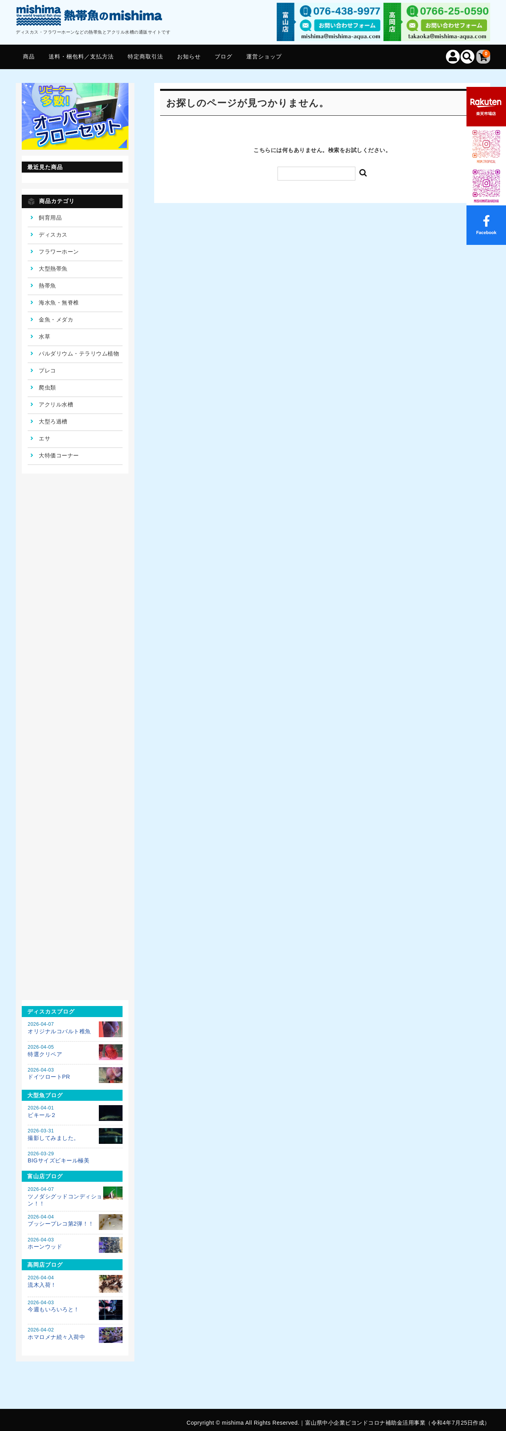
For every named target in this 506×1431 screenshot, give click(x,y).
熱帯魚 (47, 285)
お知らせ (189, 56)
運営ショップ (264, 56)
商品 (29, 56)
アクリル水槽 (56, 404)
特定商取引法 (145, 56)
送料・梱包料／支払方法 (81, 56)
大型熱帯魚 (53, 268)
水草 (44, 336)
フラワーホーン (59, 251)
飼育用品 (50, 217)
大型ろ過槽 (53, 421)
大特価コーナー (59, 455)
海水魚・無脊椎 (59, 302)
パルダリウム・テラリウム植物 (79, 353)
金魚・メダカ (56, 319)
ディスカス (53, 234)
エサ (44, 438)
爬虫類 (47, 387)
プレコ (47, 370)
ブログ (223, 56)
